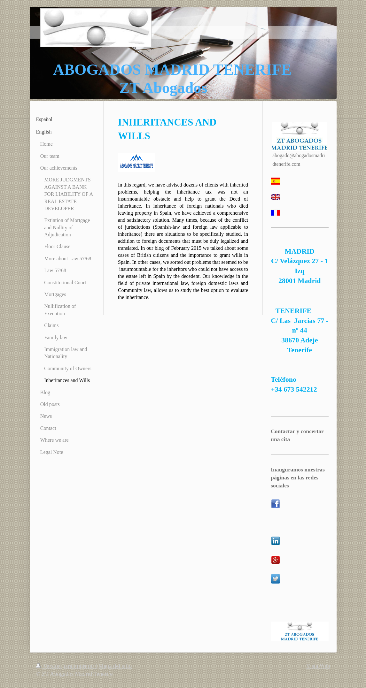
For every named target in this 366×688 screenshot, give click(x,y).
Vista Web (318, 666)
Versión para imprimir (66, 666)
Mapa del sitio (115, 666)
